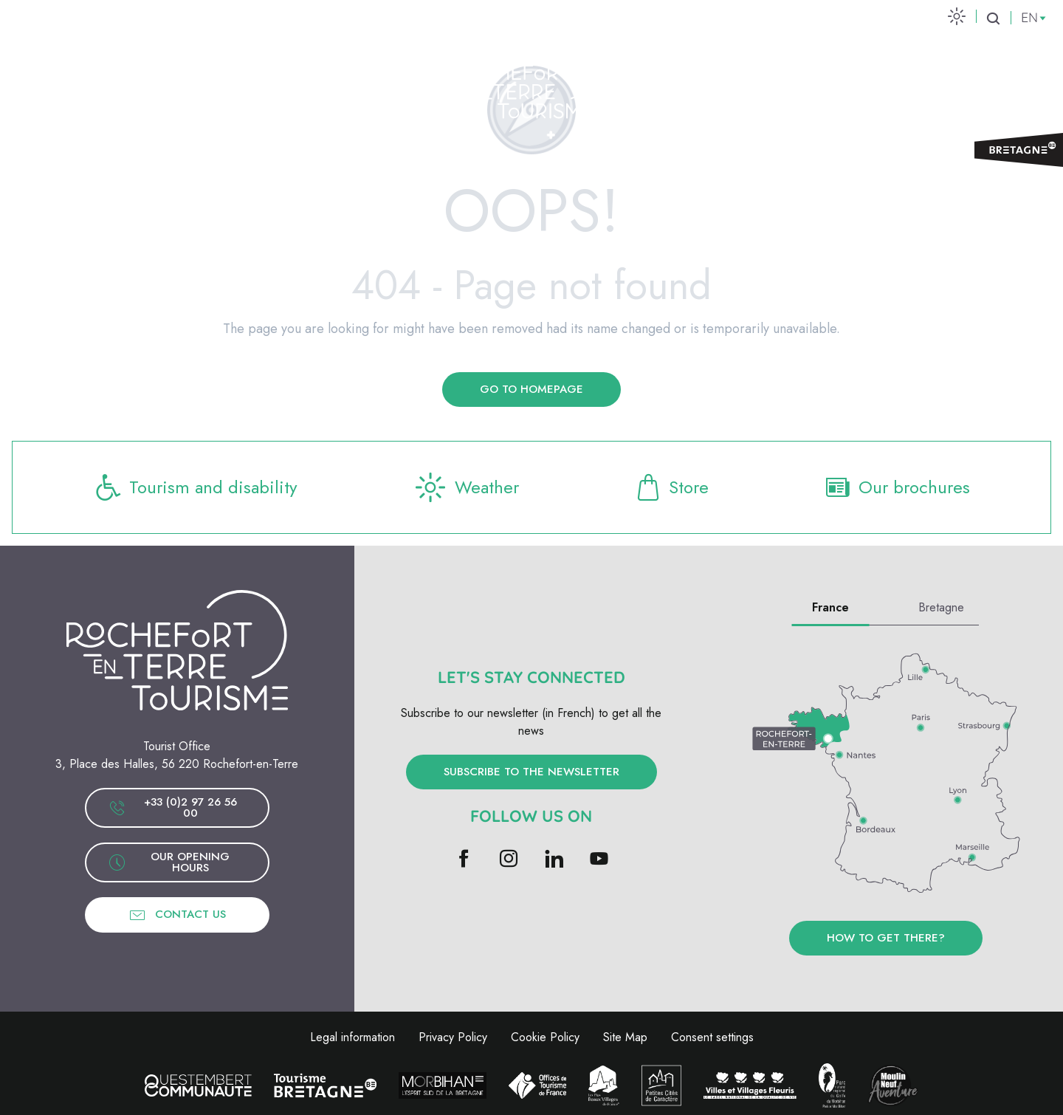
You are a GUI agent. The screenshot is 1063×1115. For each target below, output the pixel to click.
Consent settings (712, 1037)
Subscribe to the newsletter (531, 772)
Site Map (625, 1037)
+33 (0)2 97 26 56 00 (173, 807)
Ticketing (992, 82)
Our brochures (896, 487)
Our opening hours (169, 862)
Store (671, 487)
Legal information (352, 1037)
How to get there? (886, 938)
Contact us (177, 915)
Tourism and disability (195, 487)
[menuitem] (200, 82)
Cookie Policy (545, 1037)
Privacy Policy (453, 1037)
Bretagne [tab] (941, 607)
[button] (993, 17)
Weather (465, 487)
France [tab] (830, 607)
